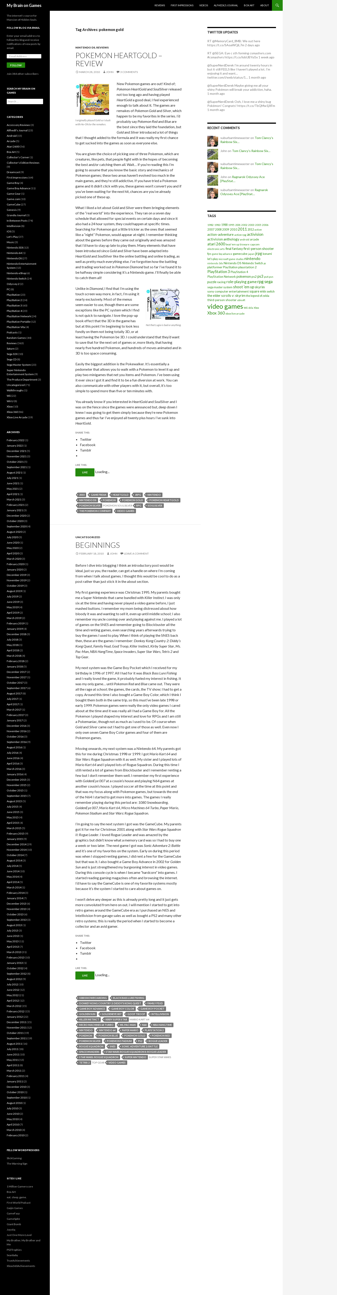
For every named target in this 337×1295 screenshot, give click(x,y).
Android (12, 135)
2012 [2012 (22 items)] (250, 229)
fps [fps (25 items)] (209, 253)
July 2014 (12, 866)
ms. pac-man (128, 1024)
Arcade (11, 141)
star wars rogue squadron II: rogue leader (136, 1051)
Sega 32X (12, 354)
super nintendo (135, 1057)
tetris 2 (84, 1062)
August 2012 (14, 979)
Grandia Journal (16, 215)
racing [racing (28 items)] (221, 282)
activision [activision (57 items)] (255, 234)
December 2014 (16, 844)
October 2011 (15, 1033)
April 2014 (13, 882)
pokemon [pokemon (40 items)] (243, 276)
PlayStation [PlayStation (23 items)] (230, 267)
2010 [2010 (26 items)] (233, 229)
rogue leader (158, 1041)
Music (10, 242)
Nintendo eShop (16, 273)
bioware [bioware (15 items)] (244, 244)
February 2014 (15, 892)
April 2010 (13, 1124)
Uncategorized (87, 537)
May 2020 (13, 548)
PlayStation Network (19, 316)
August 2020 (14, 531)
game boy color (122, 1008)
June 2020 (13, 542)
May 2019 (13, 607)
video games (125, 510)
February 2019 (15, 623)
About (264, 5)
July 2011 (12, 1049)
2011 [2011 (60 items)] (242, 229)
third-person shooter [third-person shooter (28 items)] (221, 300)
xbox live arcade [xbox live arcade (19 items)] (235, 313)
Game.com (13, 199)
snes (113, 1046)
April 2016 (13, 763)
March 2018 (14, 655)
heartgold (121, 494)
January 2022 (15, 445)
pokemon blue (108, 1035)
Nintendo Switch (16, 278)
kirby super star (116, 1019)
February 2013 (15, 957)
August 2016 (14, 747)
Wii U (10, 401)
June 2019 (13, 601)
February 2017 (15, 715)
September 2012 (17, 973)
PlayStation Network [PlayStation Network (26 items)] (221, 276)
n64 (144, 1024)
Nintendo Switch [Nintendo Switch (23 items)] (252, 263)
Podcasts (12, 332)
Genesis (12, 209)
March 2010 (14, 1130)
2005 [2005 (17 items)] (258, 224)
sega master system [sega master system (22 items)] (219, 287)
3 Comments (129, 72)
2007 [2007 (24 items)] (210, 229)
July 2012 (12, 984)
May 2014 (13, 876)
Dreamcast (13, 172)
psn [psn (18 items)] (271, 276)
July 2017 (12, 698)
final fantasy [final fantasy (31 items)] (234, 249)
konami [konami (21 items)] (267, 253)
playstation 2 (154, 1030)
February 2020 (15, 564)
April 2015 (13, 822)
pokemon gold (132, 500)
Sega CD (11, 359)
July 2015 (12, 806)
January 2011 (15, 1081)
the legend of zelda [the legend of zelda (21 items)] (257, 295)
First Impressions (182, 5)
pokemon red (161, 1035)
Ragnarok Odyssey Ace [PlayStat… (244, 192)
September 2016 (17, 742)
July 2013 (12, 930)
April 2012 (13, 1000)
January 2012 (15, 1016)
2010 (82, 494)
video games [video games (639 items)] (225, 306)
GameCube (13, 204)
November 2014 (16, 849)
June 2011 (13, 1054)
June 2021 (13, 483)
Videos (203, 5)
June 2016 (13, 758)
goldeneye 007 (111, 1014)
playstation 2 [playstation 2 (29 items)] (247, 267)
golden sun (87, 1014)
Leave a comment (136, 553)
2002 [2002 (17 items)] (244, 224)
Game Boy (13, 183)
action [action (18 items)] (258, 229)
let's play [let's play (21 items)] (212, 259)
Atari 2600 (13, 146)
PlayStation (13, 294)
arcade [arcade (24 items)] (254, 239)
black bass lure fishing (128, 997)
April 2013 (13, 946)
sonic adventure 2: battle (140, 1046)
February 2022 (15, 440)
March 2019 (14, 618)
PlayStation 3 (14, 305)
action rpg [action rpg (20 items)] (240, 234)
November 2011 (16, 1027)
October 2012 (15, 968)
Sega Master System (19, 364)
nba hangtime (162, 1024)
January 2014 (15, 898)
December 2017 (16, 672)
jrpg (138, 494)
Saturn (11, 348)
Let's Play (12, 236)
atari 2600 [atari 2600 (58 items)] (216, 244)
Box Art (249, 5)
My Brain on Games (24, 5)
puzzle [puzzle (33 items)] (212, 282)
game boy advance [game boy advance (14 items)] (222, 253)
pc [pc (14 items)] (265, 263)
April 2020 (13, 553)
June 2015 (13, 812)
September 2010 (17, 1097)
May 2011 (13, 1060)
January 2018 (15, 666)
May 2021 (13, 488)
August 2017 (14, 693)
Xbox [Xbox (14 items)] (256, 307)
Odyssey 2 (13, 284)
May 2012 (13, 995)
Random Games (16, 337)
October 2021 (15, 461)
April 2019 (13, 612)
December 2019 (16, 575)
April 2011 (13, 1065)
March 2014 (14, 887)
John (110, 72)
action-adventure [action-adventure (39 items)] (220, 234)
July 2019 (12, 596)
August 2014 (14, 860)
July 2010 (12, 1108)
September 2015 (17, 795)
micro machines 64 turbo (96, 1024)
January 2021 (15, 510)
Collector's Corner (18, 157)
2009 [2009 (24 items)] (225, 229)
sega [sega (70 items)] (268, 281)
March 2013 (14, 952)
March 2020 (14, 558)
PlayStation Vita (16, 327)
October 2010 (15, 1092)
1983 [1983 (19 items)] (217, 225)
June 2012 (13, 989)
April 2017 (13, 704)
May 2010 (13, 1119)
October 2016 (15, 736)
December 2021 (16, 451)
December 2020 (16, 515)
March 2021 (14, 499)
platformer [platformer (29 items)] (214, 267)
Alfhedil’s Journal (226, 5)
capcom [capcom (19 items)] (255, 244)
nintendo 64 (107, 1030)
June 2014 (13, 871)
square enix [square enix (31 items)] (257, 291)
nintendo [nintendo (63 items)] (252, 258)
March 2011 (14, 1070)
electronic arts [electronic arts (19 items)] (216, 249)
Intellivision (14, 226)
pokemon (109, 500)
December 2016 (16, 725)
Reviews (160, 5)
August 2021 (14, 472)
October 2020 (15, 521)
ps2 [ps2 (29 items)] (254, 276)
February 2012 (15, 1011)
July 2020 (12, 537)
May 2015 (13, 817)
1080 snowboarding (93, 997)
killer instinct (89, 1019)
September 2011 (17, 1038)
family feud (155, 1003)
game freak (98, 494)
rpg (138, 505)
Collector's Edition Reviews (23, 162)
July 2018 (12, 639)
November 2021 (16, 456)
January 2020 (15, 569)
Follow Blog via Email (23, 27)
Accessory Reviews (18, 125)
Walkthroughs (15, 390)
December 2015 (16, 779)
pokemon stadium (119, 1041)
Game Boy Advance (18, 188)
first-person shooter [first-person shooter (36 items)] (258, 249)
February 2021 (15, 505)
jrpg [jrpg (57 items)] (258, 253)
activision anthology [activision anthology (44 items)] (223, 239)
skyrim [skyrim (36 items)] (260, 287)
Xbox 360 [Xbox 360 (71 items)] (216, 313)
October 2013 (15, 914)
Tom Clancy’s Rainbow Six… (251, 151)
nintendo (154, 494)
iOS (9, 231)
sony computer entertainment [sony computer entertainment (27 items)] (228, 291)
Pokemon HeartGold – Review (118, 59)
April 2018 (13, 650)
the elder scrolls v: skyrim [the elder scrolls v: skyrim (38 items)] (226, 295)
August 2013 (14, 925)
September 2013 (17, 919)
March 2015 (14, 828)
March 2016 (14, 769)
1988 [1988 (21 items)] (224, 225)
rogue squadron (91, 1046)
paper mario (130, 1030)
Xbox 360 (12, 412)
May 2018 (13, 645)
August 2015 (14, 801)
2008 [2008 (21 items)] (218, 229)
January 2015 (15, 839)
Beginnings (97, 544)
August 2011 (14, 1043)
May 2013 (13, 941)
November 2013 (16, 909)
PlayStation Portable (19, 321)
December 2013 (16, 903)
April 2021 (13, 494)
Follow (16, 65)
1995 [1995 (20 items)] (231, 225)
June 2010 (13, 1113)
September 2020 (17, 526)
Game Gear (14, 193)
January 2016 (15, 774)
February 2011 (15, 1076)
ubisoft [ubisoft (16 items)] (241, 300)
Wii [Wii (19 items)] (246, 307)
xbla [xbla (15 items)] (250, 307)
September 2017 (17, 688)
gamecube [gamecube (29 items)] (240, 253)
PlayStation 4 (14, 311)
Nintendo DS (85, 47)
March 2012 (14, 1006)
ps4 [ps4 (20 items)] (266, 276)
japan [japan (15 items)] (251, 253)
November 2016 (16, 731)
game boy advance (92, 1008)
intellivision (160, 1014)
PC (8, 289)
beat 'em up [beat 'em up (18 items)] (232, 244)
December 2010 (16, 1086)
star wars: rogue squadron (98, 1057)
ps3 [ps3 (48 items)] (260, 276)
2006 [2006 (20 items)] (265, 225)
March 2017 (14, 709)
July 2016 (12, 752)
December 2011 (16, 1022)
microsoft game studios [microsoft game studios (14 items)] (231, 259)
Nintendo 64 (14, 253)
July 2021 (12, 478)
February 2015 (15, 833)
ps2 (140, 1041)
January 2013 (15, 963)
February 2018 (15, 661)
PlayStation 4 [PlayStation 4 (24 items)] (239, 272)
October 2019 (15, 585)
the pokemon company (95, 510)
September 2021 (17, 467)
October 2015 (15, 790)
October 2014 (15, 855)
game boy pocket (152, 1008)
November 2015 (16, 785)
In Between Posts (17, 220)
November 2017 (16, 677)
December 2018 (16, 634)
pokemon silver (90, 505)
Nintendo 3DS (15, 247)
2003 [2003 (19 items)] (251, 225)
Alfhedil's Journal (17, 130)
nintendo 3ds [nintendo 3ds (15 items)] (215, 263)
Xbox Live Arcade (17, 417)
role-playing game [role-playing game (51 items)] (241, 281)
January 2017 (15, 720)
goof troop (136, 1014)
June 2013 (13, 936)
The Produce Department (22, 379)
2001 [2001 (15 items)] (238, 224)
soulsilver (155, 505)
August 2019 (14, 591)
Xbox (10, 406)
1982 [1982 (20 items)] (210, 225)
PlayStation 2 (14, 300)
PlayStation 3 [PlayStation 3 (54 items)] (218, 271)
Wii (9, 395)
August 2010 (14, 1103)
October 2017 (15, 682)
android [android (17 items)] (244, 239)
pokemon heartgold (164, 500)
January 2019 (15, 628)
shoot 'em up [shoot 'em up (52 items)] (243, 286)
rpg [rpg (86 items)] (260, 281)
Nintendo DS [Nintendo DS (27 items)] (232, 263)
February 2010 (15, 1135)
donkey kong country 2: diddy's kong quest (110, 1003)
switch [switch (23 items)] (271, 291)
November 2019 (16, 580)
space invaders (89, 1051)
